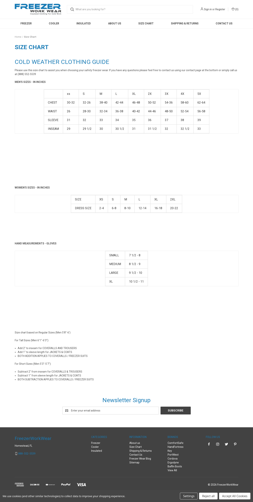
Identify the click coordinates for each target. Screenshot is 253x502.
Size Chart (146, 23)
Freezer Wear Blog (140, 458)
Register (220, 9)
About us (114, 23)
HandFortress (175, 446)
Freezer (26, 23)
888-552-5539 (26, 453)
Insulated (83, 23)
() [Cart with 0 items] (235, 9)
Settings (188, 496)
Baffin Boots (175, 466)
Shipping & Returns (185, 23)
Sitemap (134, 462)
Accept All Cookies (234, 496)
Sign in (208, 9)
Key (170, 450)
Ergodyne (173, 462)
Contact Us (224, 23)
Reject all (208, 496)
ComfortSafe (175, 442)
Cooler (54, 23)
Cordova (172, 458)
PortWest (173, 454)
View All (172, 470)
